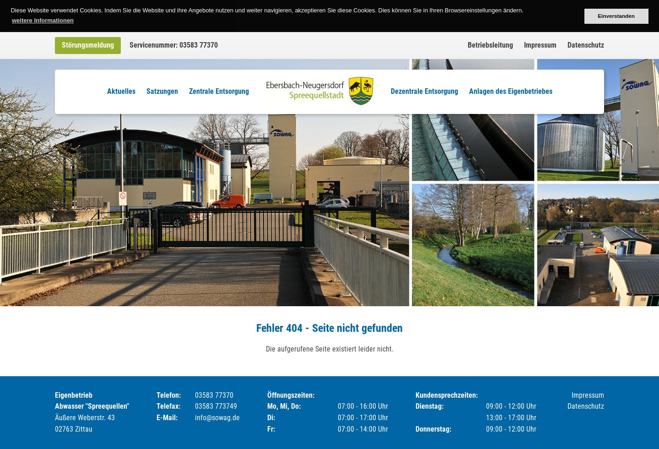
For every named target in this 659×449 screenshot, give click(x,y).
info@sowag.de (217, 417)
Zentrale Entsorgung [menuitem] (219, 91)
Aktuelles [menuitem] (121, 91)
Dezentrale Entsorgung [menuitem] (424, 91)
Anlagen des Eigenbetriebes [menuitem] (510, 91)
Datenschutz (585, 45)
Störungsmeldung (88, 45)
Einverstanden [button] (616, 16)
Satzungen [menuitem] (162, 91)
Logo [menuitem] (320, 91)
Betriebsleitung (490, 45)
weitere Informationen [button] (43, 20)
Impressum (540, 45)
